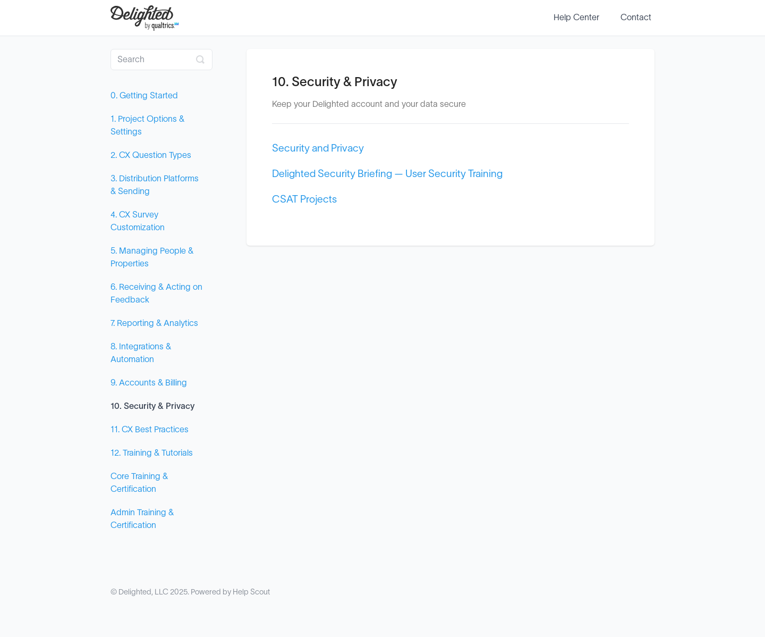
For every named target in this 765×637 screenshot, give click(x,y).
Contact (635, 17)
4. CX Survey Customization (137, 221)
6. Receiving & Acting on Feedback (156, 293)
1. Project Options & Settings (147, 125)
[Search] (161, 59)
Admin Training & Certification (142, 519)
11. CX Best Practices (149, 429)
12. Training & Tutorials (151, 453)
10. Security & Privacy (152, 406)
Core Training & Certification (139, 482)
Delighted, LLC (143, 592)
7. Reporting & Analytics (154, 323)
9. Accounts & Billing (148, 383)
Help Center (576, 17)
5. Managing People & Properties (151, 257)
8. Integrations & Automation (140, 353)
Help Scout (251, 592)
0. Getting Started (144, 95)
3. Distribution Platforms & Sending (154, 185)
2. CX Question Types (150, 155)
